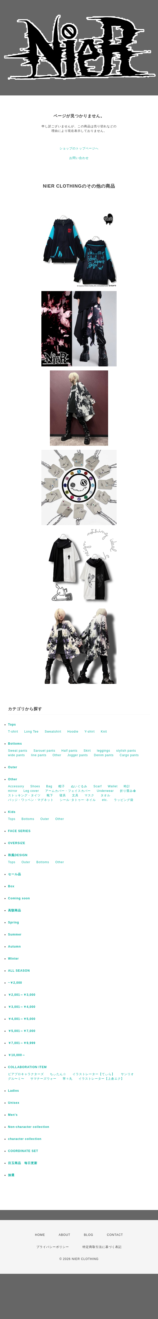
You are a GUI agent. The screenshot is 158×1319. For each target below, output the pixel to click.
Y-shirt (90, 731)
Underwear (105, 791)
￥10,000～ (16, 1055)
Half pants (69, 750)
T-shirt (13, 731)
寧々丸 (67, 1078)
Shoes (35, 786)
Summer (15, 934)
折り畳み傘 (128, 791)
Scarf (97, 786)
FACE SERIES (19, 831)
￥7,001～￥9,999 (21, 1043)
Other (56, 755)
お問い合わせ (79, 158)
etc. (105, 800)
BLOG (88, 1235)
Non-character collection (28, 1127)
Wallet (113, 786)
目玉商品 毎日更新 (22, 1163)
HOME (40, 1235)
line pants (38, 755)
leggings (103, 750)
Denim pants (104, 755)
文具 (75, 795)
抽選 (11, 1175)
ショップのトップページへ (79, 148)
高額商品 (14, 910)
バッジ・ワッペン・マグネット (31, 800)
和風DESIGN (18, 855)
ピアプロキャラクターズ (26, 1074)
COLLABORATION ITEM (27, 1067)
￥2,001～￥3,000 (21, 995)
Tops (12, 724)
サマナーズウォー (43, 1078)
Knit (104, 731)
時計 (127, 786)
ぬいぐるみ (79, 786)
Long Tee (31, 731)
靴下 (50, 795)
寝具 (62, 795)
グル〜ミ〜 (16, 1078)
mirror (12, 791)
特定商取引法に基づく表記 (102, 1247)
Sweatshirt (53, 731)
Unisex (13, 1103)
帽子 (61, 786)
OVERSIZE (16, 843)
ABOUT (64, 1235)
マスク (89, 795)
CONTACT (115, 1235)
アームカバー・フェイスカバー (68, 791)
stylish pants (126, 750)
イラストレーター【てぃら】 (93, 1074)
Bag (49, 786)
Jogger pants (77, 755)
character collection (24, 1139)
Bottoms (15, 743)
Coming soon (19, 898)
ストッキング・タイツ (24, 795)
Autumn (14, 946)
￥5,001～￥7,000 (21, 1031)
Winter (13, 958)
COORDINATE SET (23, 1151)
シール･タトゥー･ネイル (78, 800)
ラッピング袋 (123, 800)
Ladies (13, 1090)
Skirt (87, 750)
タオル (105, 795)
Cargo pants (129, 755)
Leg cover (31, 791)
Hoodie (72, 731)
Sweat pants (17, 750)
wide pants (16, 755)
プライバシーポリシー (52, 1247)
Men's (13, 1115)
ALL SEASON (19, 970)
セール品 (14, 874)
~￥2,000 (15, 982)
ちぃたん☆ (58, 1074)
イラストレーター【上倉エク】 (101, 1078)
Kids (12, 812)
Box (11, 886)
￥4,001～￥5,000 (21, 1019)
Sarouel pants (44, 750)
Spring (13, 922)
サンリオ (127, 1074)
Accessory (16, 786)
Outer (12, 767)
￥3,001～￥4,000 (21, 1007)
